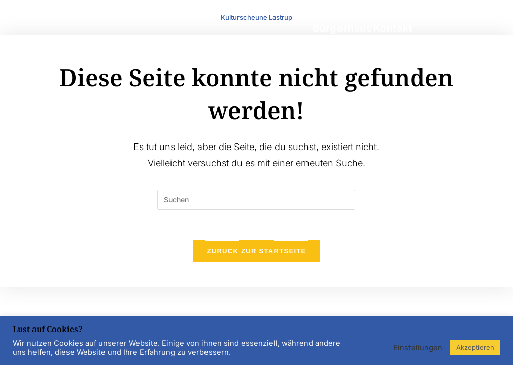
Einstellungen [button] (417, 347)
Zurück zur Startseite (256, 251)
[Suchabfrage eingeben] (256, 200)
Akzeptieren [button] (475, 347)
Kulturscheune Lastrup (256, 17)
